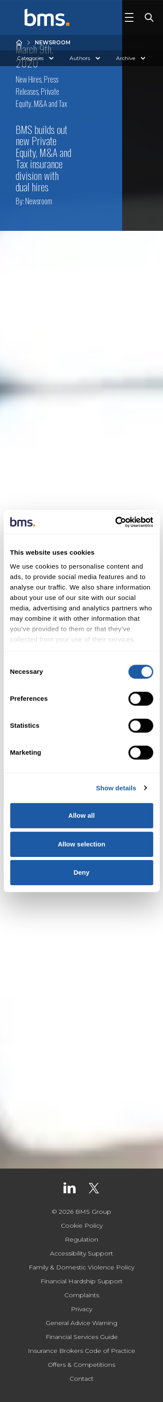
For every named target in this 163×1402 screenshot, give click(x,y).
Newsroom (52, 42)
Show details (116, 788)
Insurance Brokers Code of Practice (81, 1351)
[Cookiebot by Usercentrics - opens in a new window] (116, 522)
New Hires (28, 79)
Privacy (81, 1309)
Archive (131, 58)
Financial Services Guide (82, 1337)
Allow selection (81, 844)
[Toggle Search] (147, 17)
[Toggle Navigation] (129, 17)
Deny (81, 872)
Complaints (81, 1295)
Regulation (81, 1239)
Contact (81, 1378)
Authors (86, 58)
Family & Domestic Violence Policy (81, 1267)
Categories (36, 58)
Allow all (81, 815)
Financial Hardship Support (81, 1281)
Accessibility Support (81, 1253)
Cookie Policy (82, 1225)
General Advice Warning (81, 1323)
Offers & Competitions (81, 1365)
